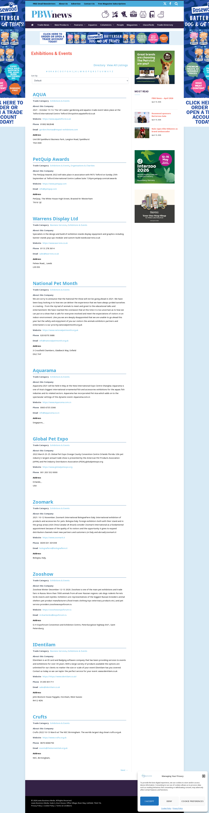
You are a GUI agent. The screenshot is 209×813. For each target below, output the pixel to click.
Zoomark (43, 502)
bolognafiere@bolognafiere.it (53, 548)
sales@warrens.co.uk (49, 253)
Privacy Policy (178, 808)
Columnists (106, 24)
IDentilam (44, 644)
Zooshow (43, 574)
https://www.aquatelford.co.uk (57, 118)
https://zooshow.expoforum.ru (57, 609)
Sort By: (34, 76)
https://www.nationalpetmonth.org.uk (60, 330)
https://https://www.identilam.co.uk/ (60, 676)
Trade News (43, 24)
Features (78, 24)
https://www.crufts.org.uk (55, 737)
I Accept (149, 801)
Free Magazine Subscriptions (112, 3)
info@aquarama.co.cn (49, 412)
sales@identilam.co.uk (49, 687)
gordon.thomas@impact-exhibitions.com (58, 129)
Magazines (132, 24)
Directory (99, 65)
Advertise (76, 3)
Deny (169, 801)
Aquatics (92, 24)
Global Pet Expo (50, 439)
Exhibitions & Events (60, 100)
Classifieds (148, 24)
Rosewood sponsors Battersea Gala (161, 114)
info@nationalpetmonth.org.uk (54, 340)
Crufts (40, 717)
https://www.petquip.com (55, 183)
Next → (124, 770)
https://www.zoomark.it (54, 537)
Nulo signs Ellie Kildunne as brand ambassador (165, 130)
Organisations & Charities (83, 165)
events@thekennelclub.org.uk (53, 748)
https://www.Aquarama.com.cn (57, 402)
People (120, 24)
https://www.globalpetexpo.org (57, 467)
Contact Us (89, 3)
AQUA (39, 94)
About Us (63, 3)
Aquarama (44, 370)
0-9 (50, 71)
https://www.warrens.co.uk (55, 243)
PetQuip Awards (51, 159)
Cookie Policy (166, 808)
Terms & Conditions (64, 805)
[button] (203, 776)
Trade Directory (165, 24)
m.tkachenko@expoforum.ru (53, 615)
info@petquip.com (48, 189)
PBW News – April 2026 (162, 98)
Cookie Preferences (192, 801)
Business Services (58, 225)
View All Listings (117, 65)
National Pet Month (55, 283)
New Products (62, 24)
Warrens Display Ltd (55, 219)
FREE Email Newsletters (44, 3)
